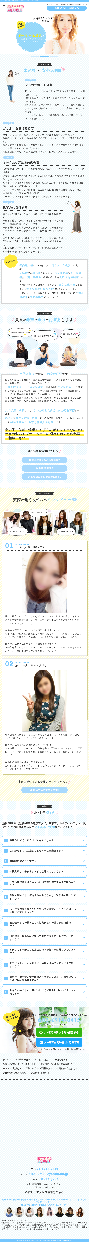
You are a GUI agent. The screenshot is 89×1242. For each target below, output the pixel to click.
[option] (44, 34)
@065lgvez (49, 1179)
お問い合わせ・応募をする (67, 8)
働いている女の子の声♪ (14, 1073)
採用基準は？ (45, 1068)
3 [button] (54, 56)
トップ (7, 1060)
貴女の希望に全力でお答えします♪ (19, 1064)
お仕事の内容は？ (63, 1064)
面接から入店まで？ (67, 1068)
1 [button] (35, 56)
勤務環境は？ (62, 1060)
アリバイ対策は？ (12, 1068)
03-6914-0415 (47, 1168)
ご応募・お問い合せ (41, 1073)
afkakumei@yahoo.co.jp (48, 1174)
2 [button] (44, 56)
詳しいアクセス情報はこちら (44, 1192)
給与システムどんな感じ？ (37, 1060)
